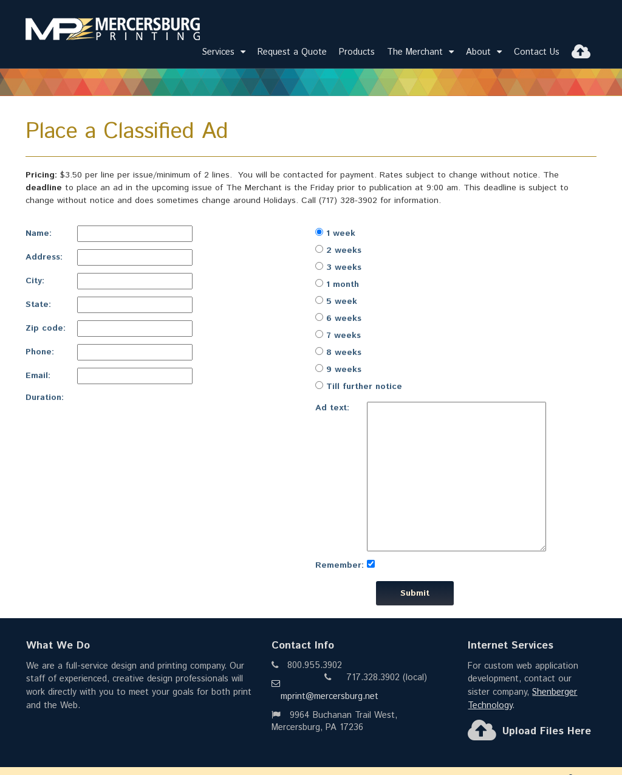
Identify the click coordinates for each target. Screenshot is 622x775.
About (484, 52)
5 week (336, 301)
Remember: (339, 565)
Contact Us (536, 52)
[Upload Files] (581, 51)
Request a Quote (292, 52)
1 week (335, 233)
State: (38, 304)
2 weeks (338, 250)
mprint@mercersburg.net (325, 691)
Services (223, 52)
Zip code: (46, 328)
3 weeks (338, 267)
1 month (337, 284)
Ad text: (332, 408)
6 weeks (338, 318)
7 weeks (338, 335)
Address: (44, 257)
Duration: (45, 397)
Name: (39, 233)
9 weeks (338, 369)
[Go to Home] (108, 31)
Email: (38, 376)
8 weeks (338, 352)
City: (35, 281)
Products (357, 52)
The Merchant (420, 52)
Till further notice (358, 387)
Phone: (40, 352)
